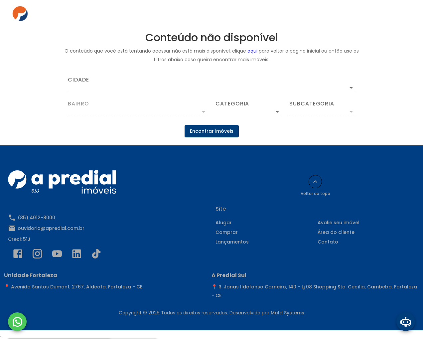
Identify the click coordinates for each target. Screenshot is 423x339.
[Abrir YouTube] (57, 255)
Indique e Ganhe (364, 15)
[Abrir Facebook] (18, 255)
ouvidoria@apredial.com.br (51, 228)
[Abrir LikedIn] (76, 255)
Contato (320, 15)
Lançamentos (232, 242)
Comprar (175, 15)
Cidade (78, 80)
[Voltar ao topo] (315, 181)
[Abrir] (351, 87)
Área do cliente (278, 15)
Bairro (78, 103)
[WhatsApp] (17, 321)
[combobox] (211, 85)
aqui (252, 51)
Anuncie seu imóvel (223, 15)
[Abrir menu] (401, 15)
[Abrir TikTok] (96, 255)
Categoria (232, 103)
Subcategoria (311, 103)
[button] (248, 111)
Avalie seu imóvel (338, 222)
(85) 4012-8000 (36, 217)
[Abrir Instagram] (37, 255)
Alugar (143, 15)
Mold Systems (287, 312)
